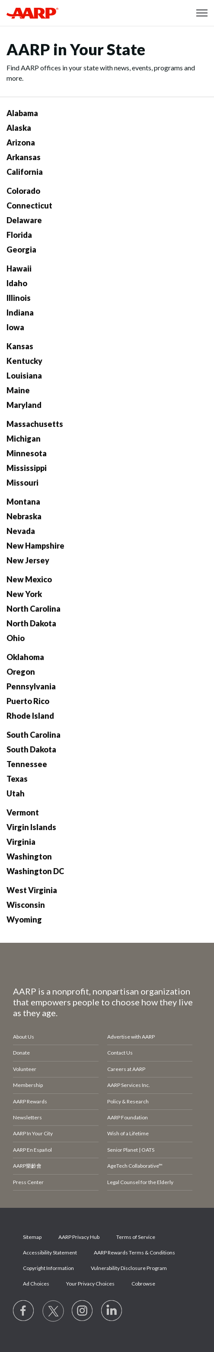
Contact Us (120, 1052)
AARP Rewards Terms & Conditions (134, 1252)
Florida (19, 235)
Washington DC (35, 871)
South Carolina (33, 734)
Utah (15, 793)
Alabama (22, 113)
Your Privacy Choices (90, 1283)
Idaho (16, 283)
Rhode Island (30, 715)
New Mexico (29, 579)
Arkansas (23, 157)
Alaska (18, 128)
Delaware (24, 220)
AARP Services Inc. (128, 1085)
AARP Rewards (30, 1101)
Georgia (21, 249)
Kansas (19, 346)
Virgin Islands (31, 827)
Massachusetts (34, 424)
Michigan (23, 438)
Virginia (20, 842)
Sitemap (32, 1237)
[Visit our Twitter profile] (53, 1311)
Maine (18, 390)
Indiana (20, 312)
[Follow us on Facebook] (24, 1311)
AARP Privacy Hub (78, 1237)
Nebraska (24, 516)
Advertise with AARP (131, 1036)
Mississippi (26, 468)
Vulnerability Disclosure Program (129, 1268)
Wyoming (24, 919)
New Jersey (27, 560)
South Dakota (31, 749)
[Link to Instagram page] (82, 1311)
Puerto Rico (27, 701)
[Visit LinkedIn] (112, 1311)
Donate (21, 1052)
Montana (23, 501)
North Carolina (33, 608)
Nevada (20, 531)
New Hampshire (35, 545)
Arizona (20, 142)
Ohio (15, 638)
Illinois (18, 298)
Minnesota (26, 453)
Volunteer (24, 1069)
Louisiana (24, 375)
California (24, 172)
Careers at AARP (126, 1069)
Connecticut (29, 205)
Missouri (22, 482)
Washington (29, 856)
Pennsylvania (31, 686)
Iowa (15, 327)
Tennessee (26, 764)
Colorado (23, 191)
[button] (202, 13)
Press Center (28, 1182)
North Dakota (31, 623)
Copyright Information (48, 1268)
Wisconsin (25, 905)
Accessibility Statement (50, 1252)
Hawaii (19, 268)
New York (24, 594)
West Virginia (31, 890)
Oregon (20, 671)
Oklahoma (25, 657)
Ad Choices (36, 1283)
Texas (17, 778)
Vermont (22, 812)
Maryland (24, 405)
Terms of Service (135, 1237)
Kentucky (24, 361)
